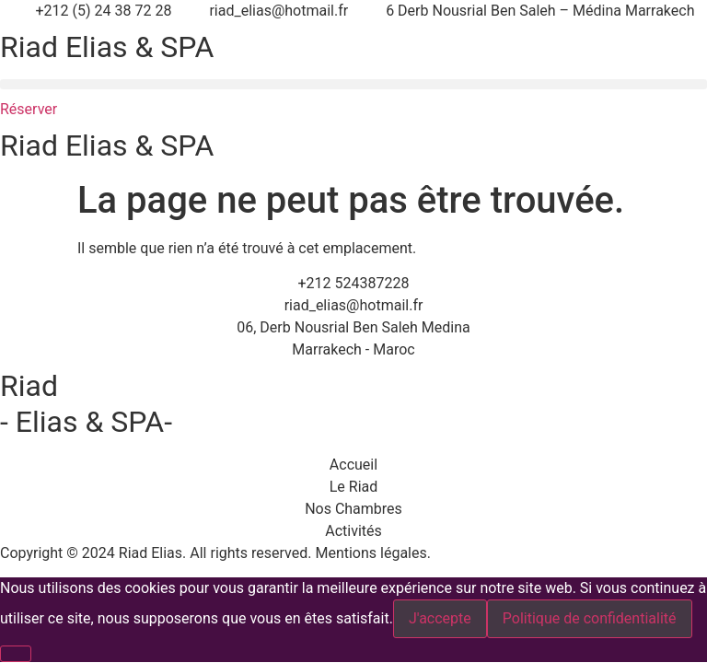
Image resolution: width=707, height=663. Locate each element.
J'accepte (440, 618)
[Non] (15, 654)
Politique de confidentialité (590, 618)
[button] (353, 84)
